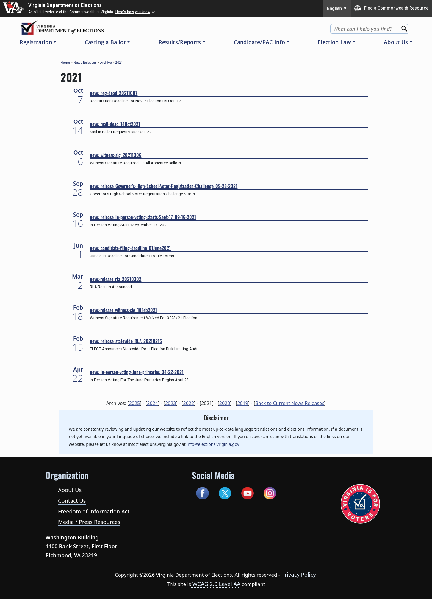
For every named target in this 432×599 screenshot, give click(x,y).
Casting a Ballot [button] (105, 42)
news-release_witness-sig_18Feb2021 (123, 310)
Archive (106, 62)
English (337, 8)
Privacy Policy (298, 574)
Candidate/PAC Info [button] (259, 42)
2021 (119, 62)
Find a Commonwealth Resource (391, 8)
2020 (224, 403)
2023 (170, 403)
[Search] (404, 26)
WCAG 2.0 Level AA (215, 583)
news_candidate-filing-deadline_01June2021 (130, 248)
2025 (134, 403)
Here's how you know (132, 12)
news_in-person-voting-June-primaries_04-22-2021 (137, 371)
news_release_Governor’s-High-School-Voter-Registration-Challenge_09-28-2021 (163, 186)
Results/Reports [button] (180, 42)
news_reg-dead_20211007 (113, 93)
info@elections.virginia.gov (213, 444)
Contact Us (72, 500)
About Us (70, 490)
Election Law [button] (334, 42)
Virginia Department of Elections (65, 5)
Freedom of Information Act (93, 511)
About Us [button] (396, 42)
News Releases (85, 62)
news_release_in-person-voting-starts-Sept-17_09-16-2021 (143, 217)
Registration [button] (36, 42)
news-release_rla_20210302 (115, 279)
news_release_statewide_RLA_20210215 (126, 340)
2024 (152, 403)
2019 (242, 403)
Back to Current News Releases (289, 403)
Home (65, 62)
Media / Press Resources (89, 521)
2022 (188, 403)
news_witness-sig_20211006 (115, 155)
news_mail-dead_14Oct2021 (115, 124)
